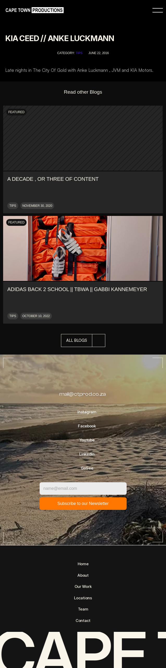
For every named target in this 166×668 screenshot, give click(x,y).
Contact (83, 620)
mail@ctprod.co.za (82, 394)
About (83, 575)
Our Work (83, 586)
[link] (33, 10)
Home (83, 563)
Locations (83, 597)
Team (83, 609)
